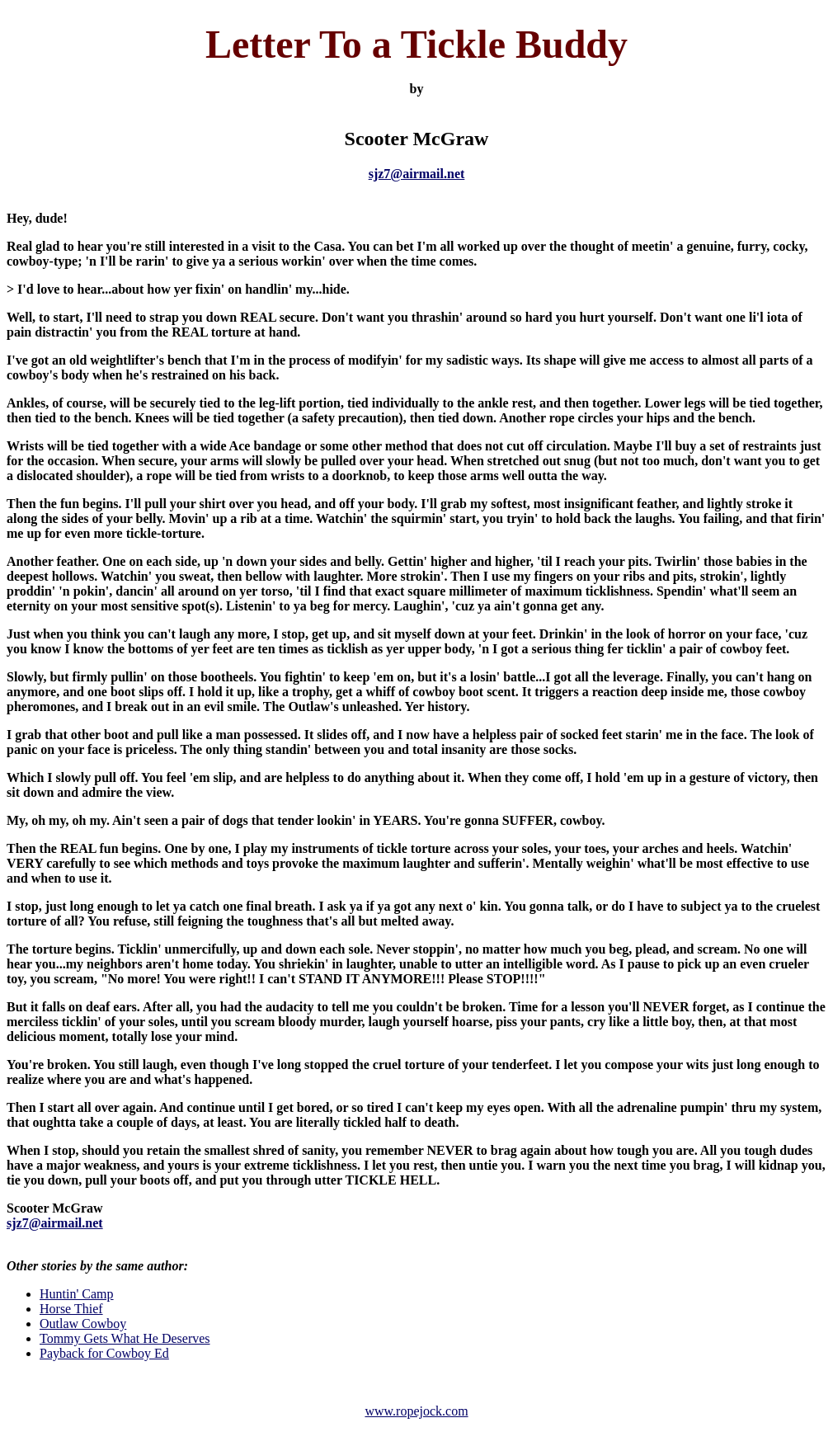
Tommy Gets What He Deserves (125, 1338)
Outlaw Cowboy (83, 1324)
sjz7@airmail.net (417, 174)
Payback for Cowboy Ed (104, 1353)
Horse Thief (71, 1309)
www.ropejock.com (416, 1411)
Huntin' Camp (77, 1294)
